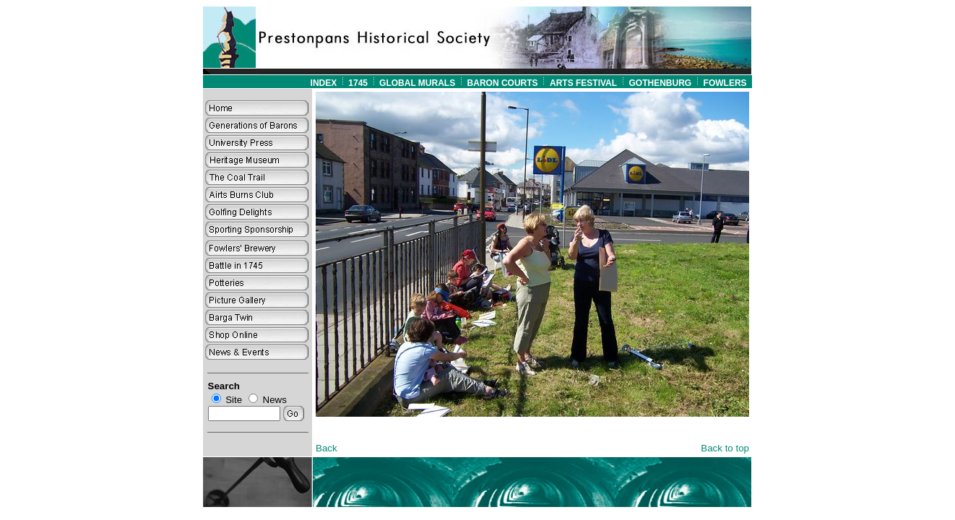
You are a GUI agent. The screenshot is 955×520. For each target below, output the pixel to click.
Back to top (725, 448)
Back (326, 448)
